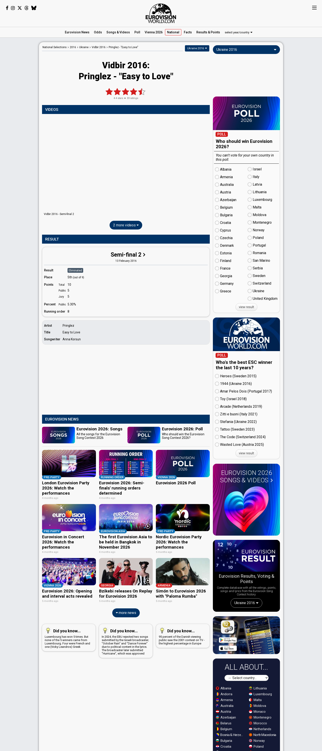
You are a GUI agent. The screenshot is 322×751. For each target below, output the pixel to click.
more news (126, 611)
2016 (73, 47)
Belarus (223, 723)
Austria (223, 712)
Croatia (223, 747)
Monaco (257, 712)
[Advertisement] (19, 109)
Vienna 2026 (154, 32)
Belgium (224, 729)
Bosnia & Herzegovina (230, 735)
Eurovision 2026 (246, 476)
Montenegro (260, 717)
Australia (224, 706)
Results (208, 32)
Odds (98, 32)
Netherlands (260, 729)
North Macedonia (262, 735)
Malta (255, 700)
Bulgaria (224, 741)
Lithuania (258, 688)
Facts (188, 32)
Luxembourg (260, 694)
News (77, 32)
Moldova (257, 706)
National (173, 32)
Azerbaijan (226, 717)
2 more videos (126, 225)
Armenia (224, 700)
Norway (257, 741)
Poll (137, 32)
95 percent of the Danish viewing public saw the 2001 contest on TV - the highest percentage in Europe (182, 635)
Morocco (258, 723)
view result (246, 307)
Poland (256, 747)
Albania (223, 688)
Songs (118, 32)
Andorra (224, 694)
